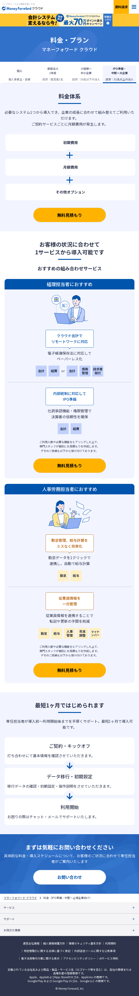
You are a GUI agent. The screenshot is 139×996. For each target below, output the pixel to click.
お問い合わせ (69, 877)
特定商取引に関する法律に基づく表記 (47, 951)
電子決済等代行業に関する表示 (40, 958)
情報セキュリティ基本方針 (85, 943)
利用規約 (110, 943)
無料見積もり (69, 215)
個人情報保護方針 (54, 943)
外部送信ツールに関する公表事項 (94, 951)
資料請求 (121, 7)
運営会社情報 (31, 943)
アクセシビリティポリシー (79, 958)
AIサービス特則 (108, 958)
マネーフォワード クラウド (20, 898)
